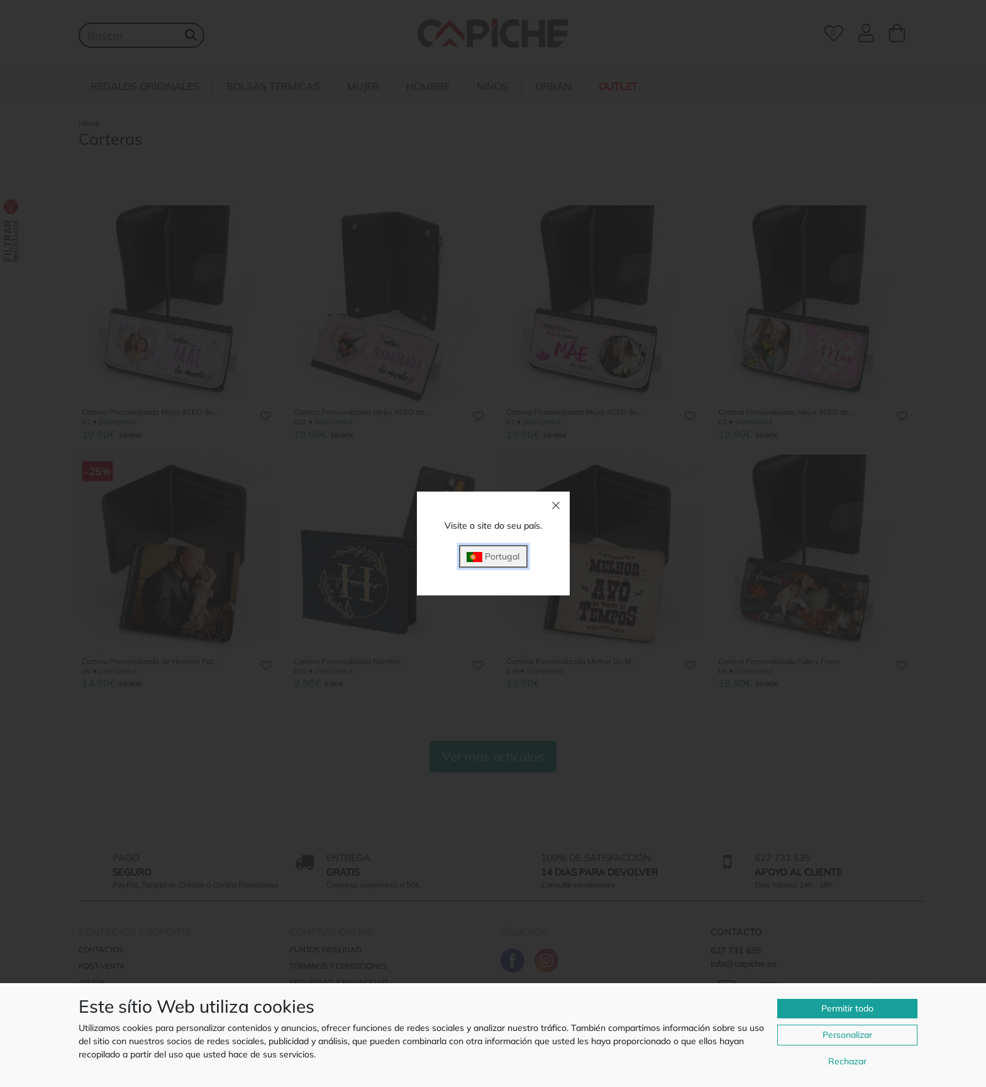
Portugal (493, 557)
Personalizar (847, 1034)
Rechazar (847, 1061)
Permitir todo (847, 1008)
